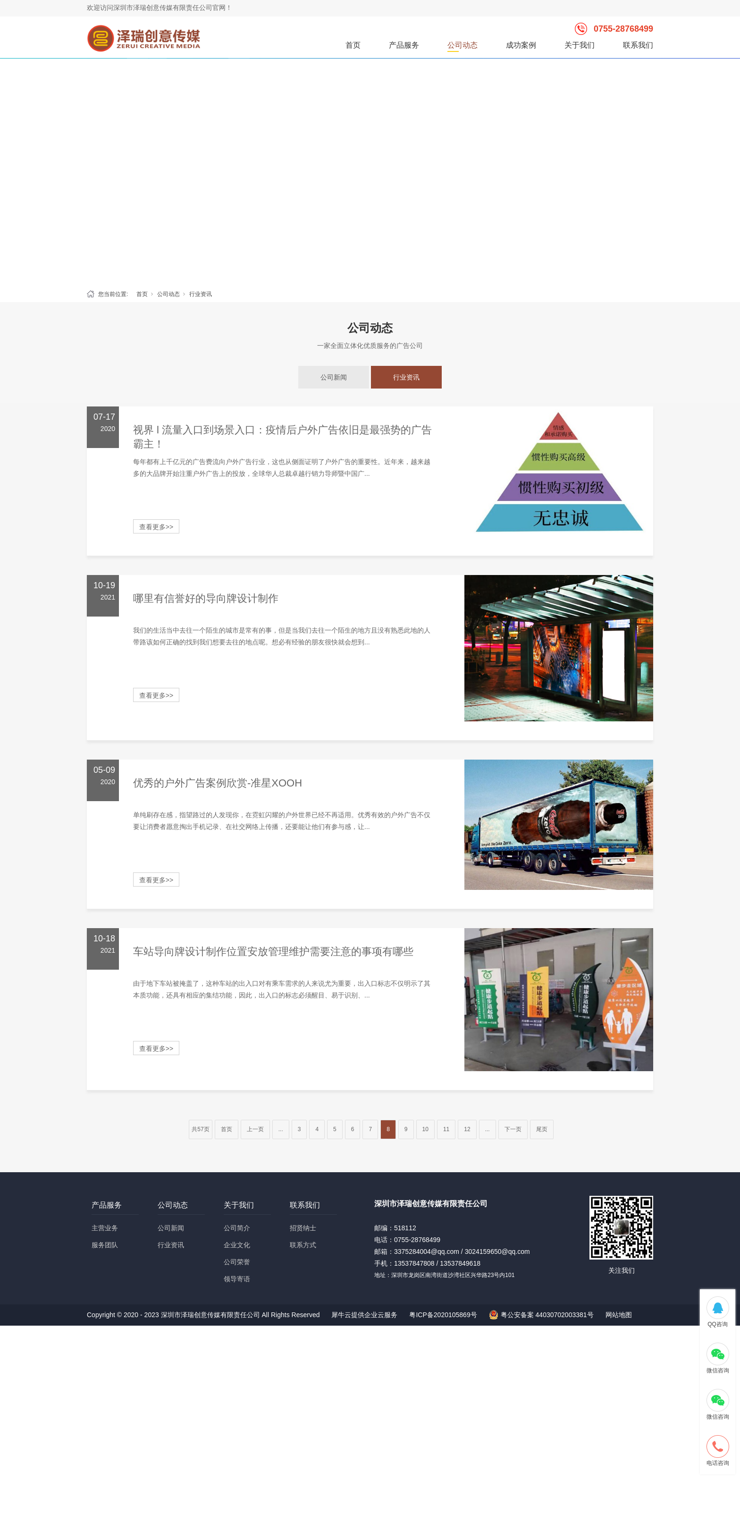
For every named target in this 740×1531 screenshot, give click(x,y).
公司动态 (462, 45)
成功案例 (521, 45)
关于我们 (579, 45)
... (280, 1129)
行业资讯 (200, 294)
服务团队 (105, 1245)
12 (467, 1129)
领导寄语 (237, 1279)
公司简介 (237, 1228)
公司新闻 (333, 377)
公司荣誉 (237, 1262)
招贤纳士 (303, 1228)
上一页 (255, 1129)
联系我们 (638, 45)
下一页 (513, 1129)
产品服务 (404, 45)
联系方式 (303, 1245)
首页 (353, 45)
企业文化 (237, 1245)
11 (446, 1129)
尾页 (541, 1129)
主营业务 (105, 1228)
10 (425, 1129)
